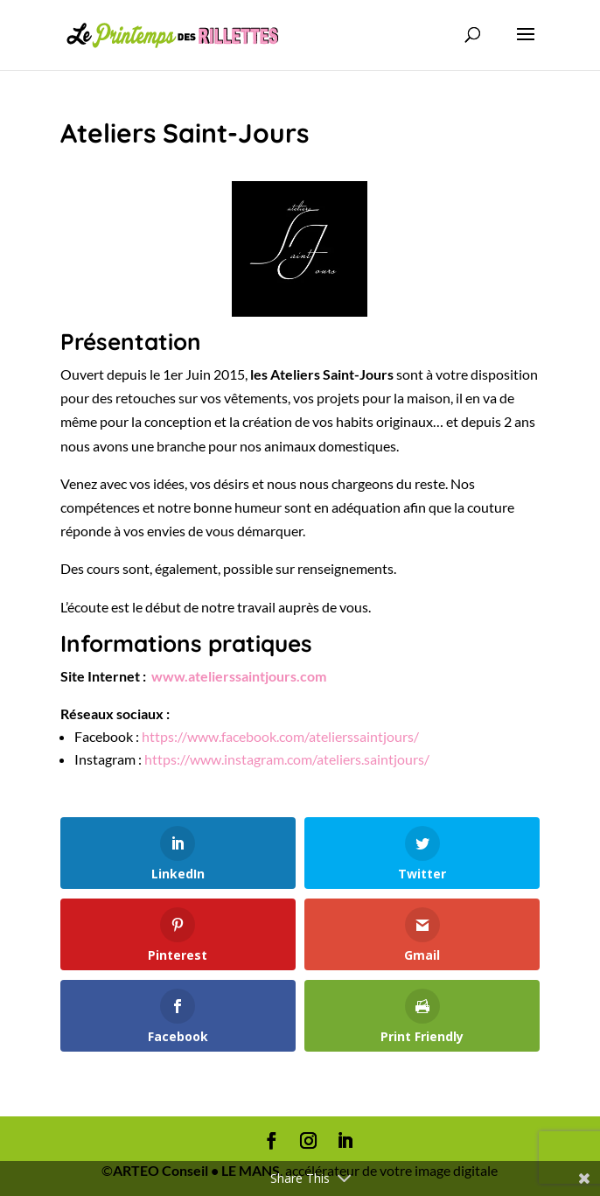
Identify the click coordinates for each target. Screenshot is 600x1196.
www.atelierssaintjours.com (238, 676)
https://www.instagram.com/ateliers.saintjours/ (288, 759)
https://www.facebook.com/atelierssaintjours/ (280, 736)
